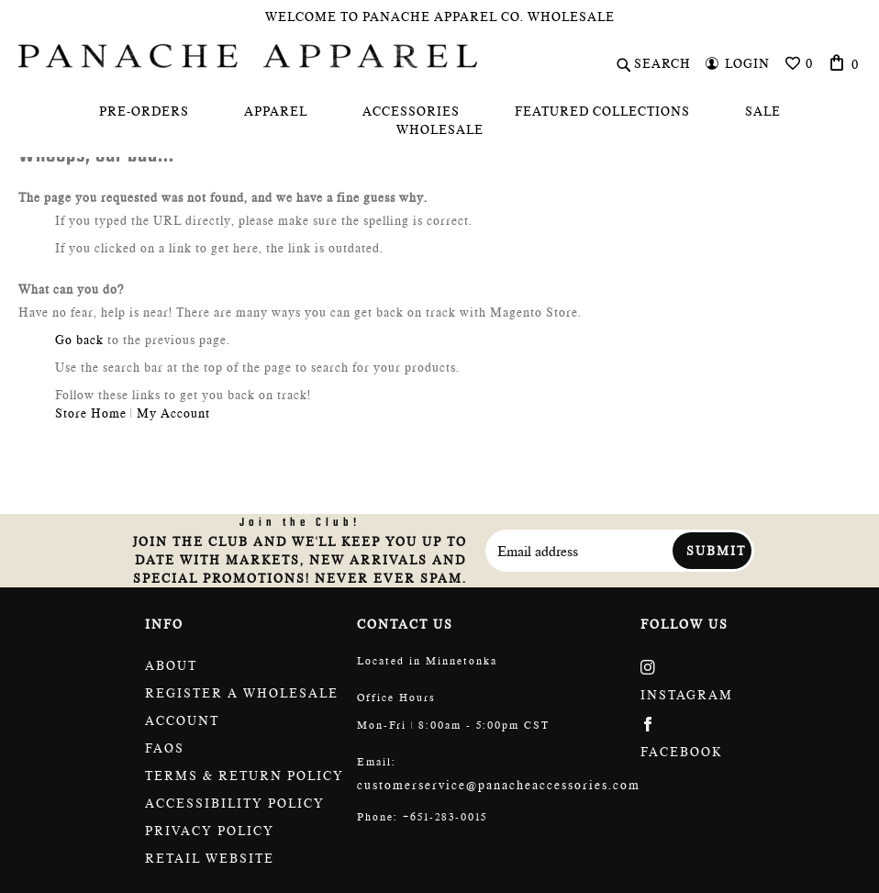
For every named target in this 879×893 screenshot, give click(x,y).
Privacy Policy (209, 830)
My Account (173, 413)
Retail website (209, 858)
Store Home (91, 413)
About (171, 665)
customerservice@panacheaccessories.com (498, 784)
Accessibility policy (235, 803)
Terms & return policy (244, 775)
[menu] (439, 120)
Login (747, 63)
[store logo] (247, 56)
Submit (716, 550)
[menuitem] (144, 111)
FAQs (164, 748)
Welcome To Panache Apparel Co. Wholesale (440, 16)
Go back (79, 339)
